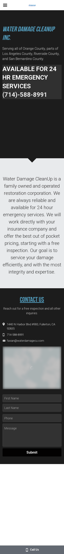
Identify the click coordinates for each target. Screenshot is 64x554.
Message (10, 430)
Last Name (11, 409)
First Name (11, 400)
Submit (31, 454)
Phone (8, 420)
